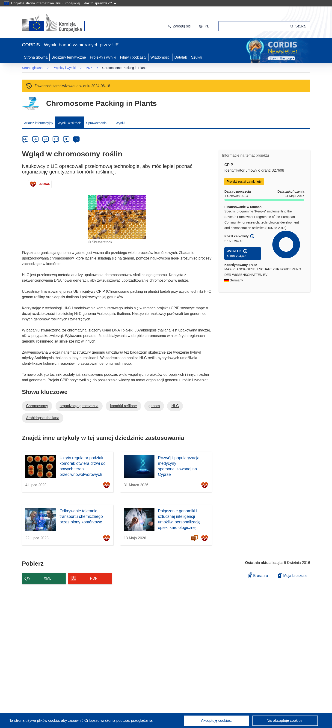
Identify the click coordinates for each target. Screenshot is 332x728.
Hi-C (175, 406)
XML (47, 578)
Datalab (180, 57)
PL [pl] (76, 138)
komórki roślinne (123, 406)
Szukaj (196, 57)
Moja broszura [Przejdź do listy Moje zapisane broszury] (292, 575)
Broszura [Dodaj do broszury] (258, 575)
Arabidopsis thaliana (42, 418)
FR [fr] (56, 138)
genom (154, 406)
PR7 (89, 68)
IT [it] (66, 138)
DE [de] (25, 138)
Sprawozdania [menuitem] (96, 123)
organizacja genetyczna (79, 406)
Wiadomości (160, 57)
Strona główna (35, 57)
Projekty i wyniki (103, 57)
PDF (93, 578)
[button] (204, 26)
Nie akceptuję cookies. (285, 720)
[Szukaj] (298, 26)
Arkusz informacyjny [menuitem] (38, 123)
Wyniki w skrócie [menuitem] (69, 123)
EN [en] (35, 138)
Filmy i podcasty (133, 57)
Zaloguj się (179, 26)
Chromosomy (37, 406)
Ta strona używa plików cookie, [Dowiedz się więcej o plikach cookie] (35, 720)
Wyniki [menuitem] (120, 123)
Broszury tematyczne (68, 57)
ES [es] (45, 138)
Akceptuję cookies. (216, 720)
